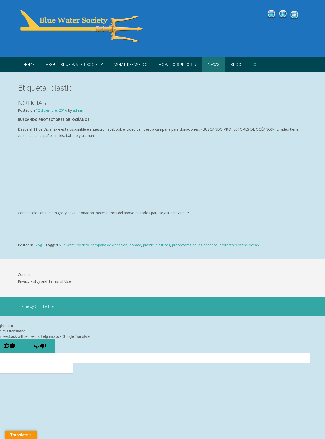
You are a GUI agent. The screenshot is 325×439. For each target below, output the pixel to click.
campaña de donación (109, 245)
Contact (24, 274)
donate (135, 245)
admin (78, 110)
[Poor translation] (40, 346)
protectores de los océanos (195, 245)
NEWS (213, 65)
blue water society (74, 245)
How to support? (178, 65)
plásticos (163, 245)
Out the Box (45, 306)
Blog (236, 65)
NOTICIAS (32, 103)
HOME (29, 65)
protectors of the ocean (239, 245)
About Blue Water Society (74, 65)
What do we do (131, 65)
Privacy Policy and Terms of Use (44, 281)
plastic (148, 245)
